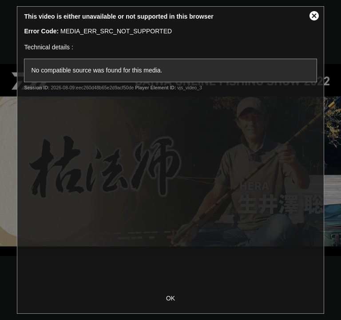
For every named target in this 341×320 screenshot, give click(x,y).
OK (170, 298)
